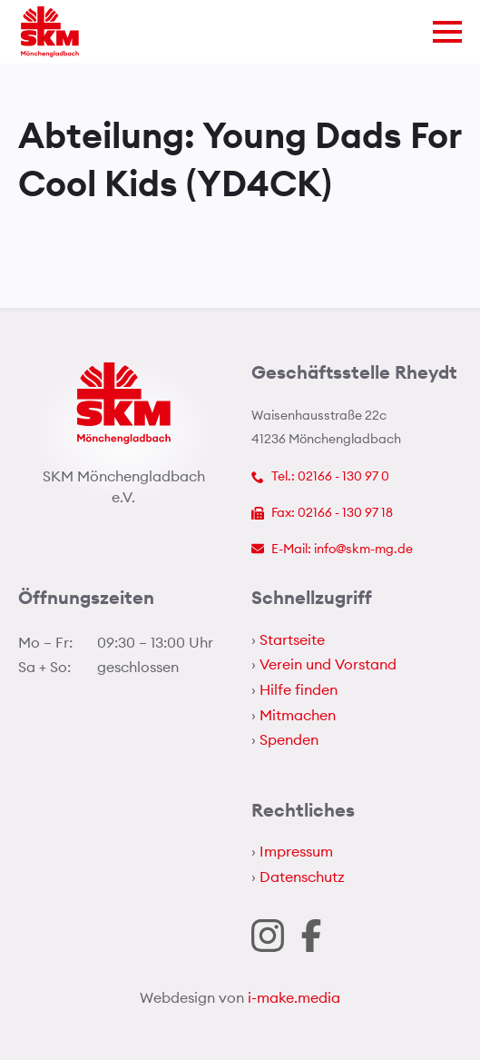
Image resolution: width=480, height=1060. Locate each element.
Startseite (292, 639)
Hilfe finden (299, 689)
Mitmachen (298, 715)
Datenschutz (302, 876)
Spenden (289, 739)
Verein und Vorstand (328, 664)
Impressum (296, 851)
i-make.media (294, 997)
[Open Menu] (447, 31)
